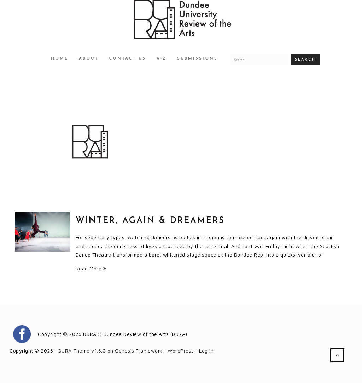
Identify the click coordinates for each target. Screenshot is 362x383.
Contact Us (127, 59)
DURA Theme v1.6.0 (82, 351)
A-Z (162, 59)
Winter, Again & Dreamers (150, 220)
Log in (206, 351)
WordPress (181, 351)
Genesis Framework (139, 351)
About (88, 59)
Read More (91, 268)
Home (59, 59)
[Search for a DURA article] (260, 59)
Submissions (197, 59)
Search (305, 60)
